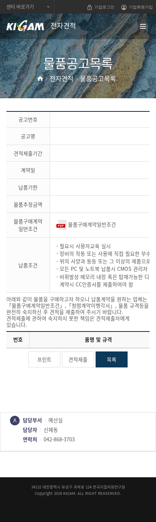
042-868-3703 (59, 439)
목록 (111, 359)
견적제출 (78, 359)
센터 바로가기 (20, 6)
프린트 (44, 359)
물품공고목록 (98, 78)
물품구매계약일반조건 (86, 224)
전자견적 (62, 78)
